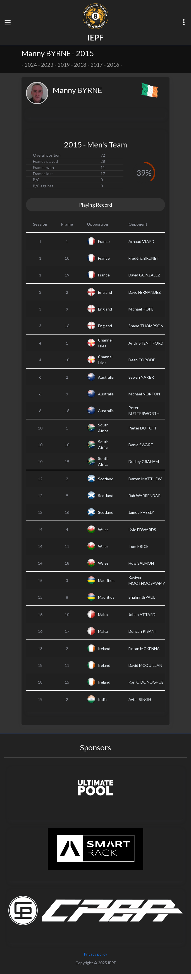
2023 (47, 65)
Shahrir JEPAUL (141, 597)
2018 (80, 65)
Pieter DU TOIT (142, 428)
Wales (103, 529)
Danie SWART (140, 444)
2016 (113, 65)
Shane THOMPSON (145, 325)
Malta (103, 614)
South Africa (103, 427)
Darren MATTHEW (145, 478)
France (104, 241)
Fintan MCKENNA (144, 648)
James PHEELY (141, 512)
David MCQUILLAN (145, 665)
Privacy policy (95, 954)
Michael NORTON (144, 393)
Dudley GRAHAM (143, 461)
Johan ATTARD (142, 614)
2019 (64, 65)
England (105, 292)
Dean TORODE (141, 359)
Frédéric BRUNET (143, 258)
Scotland (105, 478)
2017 (96, 65)
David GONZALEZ (144, 275)
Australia (106, 377)
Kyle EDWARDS (142, 529)
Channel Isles (105, 343)
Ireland (104, 648)
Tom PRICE (138, 546)
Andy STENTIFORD (145, 343)
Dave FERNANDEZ (144, 292)
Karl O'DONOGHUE (146, 682)
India (102, 699)
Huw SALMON (141, 563)
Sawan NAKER (141, 377)
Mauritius (106, 580)
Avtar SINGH (139, 699)
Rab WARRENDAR (144, 495)
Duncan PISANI (142, 631)
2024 (31, 65)
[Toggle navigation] (7, 22)
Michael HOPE (141, 309)
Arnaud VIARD (141, 241)
